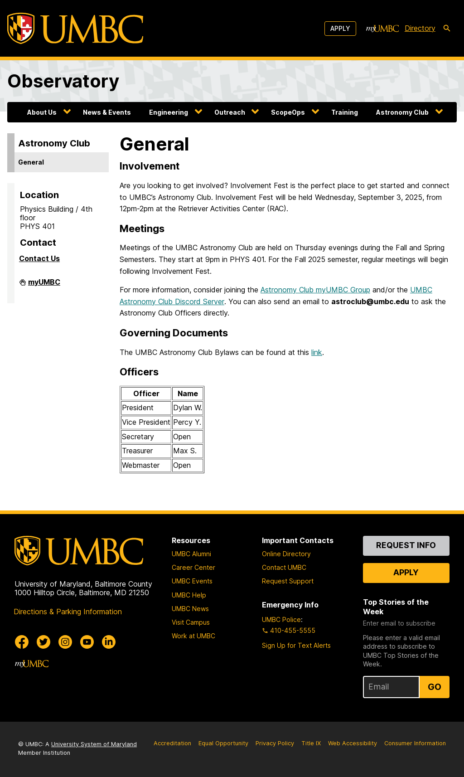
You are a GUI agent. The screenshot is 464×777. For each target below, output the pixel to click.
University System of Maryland (94, 744)
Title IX (311, 743)
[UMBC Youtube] (87, 642)
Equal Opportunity (223, 743)
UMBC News (190, 608)
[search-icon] (447, 29)
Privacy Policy (275, 743)
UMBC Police (281, 619)
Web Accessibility (352, 743)
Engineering (168, 112)
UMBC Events (192, 581)
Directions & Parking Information (68, 611)
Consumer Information (415, 743)
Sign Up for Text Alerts (296, 645)
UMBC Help (189, 595)
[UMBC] (75, 28)
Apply (340, 28)
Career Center (193, 567)
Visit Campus (191, 622)
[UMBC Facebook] (22, 642)
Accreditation (172, 743)
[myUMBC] (382, 29)
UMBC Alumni (191, 554)
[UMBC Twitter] (43, 642)
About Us (42, 112)
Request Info (406, 545)
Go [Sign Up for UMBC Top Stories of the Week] (434, 686)
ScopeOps (288, 112)
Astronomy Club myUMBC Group (315, 289)
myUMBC (44, 285)
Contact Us (39, 258)
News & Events (107, 112)
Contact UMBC (284, 567)
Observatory (63, 81)
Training (344, 112)
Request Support (288, 581)
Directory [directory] (420, 28)
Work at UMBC (193, 636)
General (31, 162)
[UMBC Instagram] (65, 642)
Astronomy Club (402, 112)
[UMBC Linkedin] (109, 642)
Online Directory (286, 554)
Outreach (229, 112)
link (316, 352)
